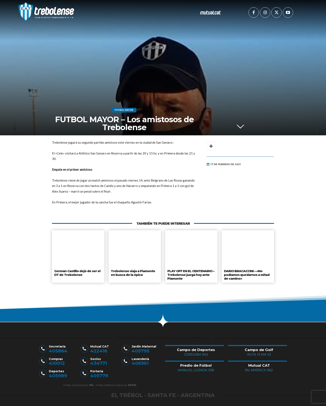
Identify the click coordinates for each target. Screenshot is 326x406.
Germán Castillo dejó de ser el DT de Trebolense (77, 272)
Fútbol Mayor (123, 110)
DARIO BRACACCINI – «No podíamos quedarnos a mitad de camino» (247, 274)
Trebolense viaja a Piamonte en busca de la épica (133, 272)
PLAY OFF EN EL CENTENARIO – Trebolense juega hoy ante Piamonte (190, 274)
